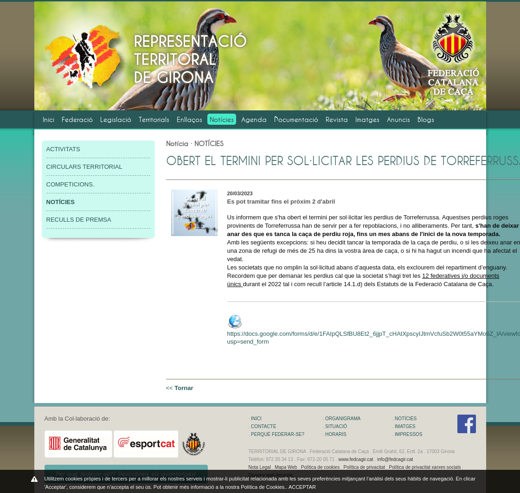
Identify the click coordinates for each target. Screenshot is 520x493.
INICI (256, 418)
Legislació (115, 119)
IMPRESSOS (408, 434)
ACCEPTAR (302, 487)
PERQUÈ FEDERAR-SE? (277, 434)
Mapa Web (286, 467)
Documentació (296, 119)
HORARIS (336, 434)
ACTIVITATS (63, 149)
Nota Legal (260, 467)
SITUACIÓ (336, 426)
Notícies (222, 119)
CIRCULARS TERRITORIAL (84, 166)
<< (179, 387)
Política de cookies (320, 467)
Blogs (425, 119)
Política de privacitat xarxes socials (425, 467)
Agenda (254, 119)
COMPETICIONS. (70, 184)
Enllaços (189, 119)
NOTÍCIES (406, 418)
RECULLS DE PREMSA (78, 219)
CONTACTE (263, 426)
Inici (48, 119)
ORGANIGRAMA (342, 418)
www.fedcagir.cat (356, 459)
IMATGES (405, 426)
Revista (337, 119)
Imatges (367, 119)
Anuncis (398, 119)
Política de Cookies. (263, 487)
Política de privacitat (364, 467)
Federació (77, 119)
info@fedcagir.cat (395, 459)
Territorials (154, 119)
